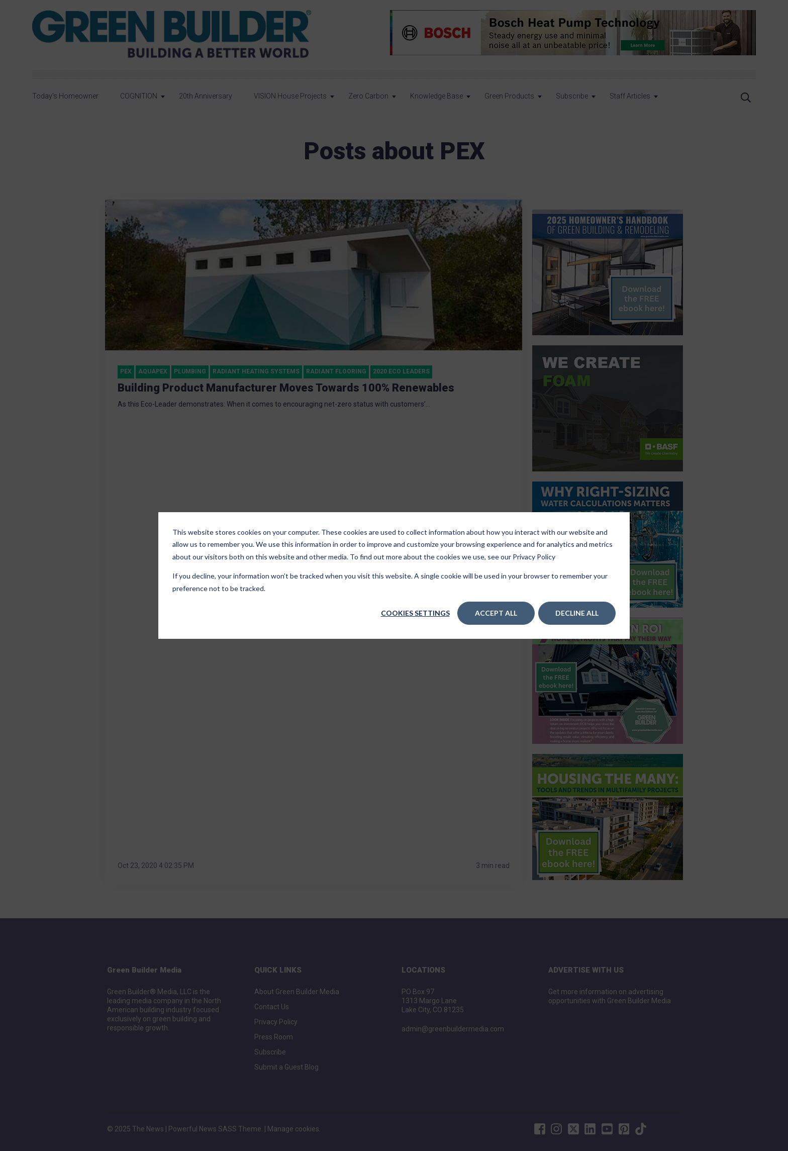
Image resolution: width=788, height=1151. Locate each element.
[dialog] (394, 575)
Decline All (577, 613)
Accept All (496, 613)
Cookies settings (415, 613)
